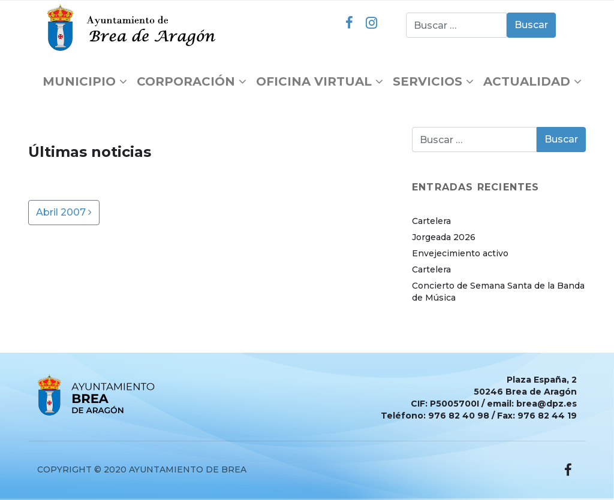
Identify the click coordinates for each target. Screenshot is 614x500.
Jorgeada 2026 (443, 237)
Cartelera (431, 221)
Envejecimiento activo (460, 253)
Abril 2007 (64, 212)
